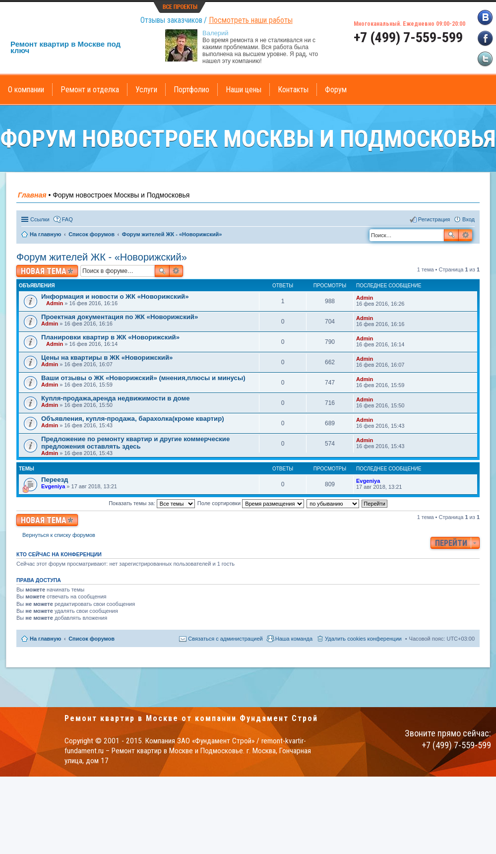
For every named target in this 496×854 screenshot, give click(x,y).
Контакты (293, 89)
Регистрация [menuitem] (434, 219)
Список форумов (91, 639)
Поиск (451, 235)
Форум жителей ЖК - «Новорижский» (101, 257)
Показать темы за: (152, 503)
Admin (54, 303)
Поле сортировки (250, 503)
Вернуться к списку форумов (58, 535)
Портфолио (191, 89)
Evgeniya (53, 486)
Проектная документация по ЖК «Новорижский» (119, 317)
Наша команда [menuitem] (293, 639)
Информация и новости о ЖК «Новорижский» (114, 296)
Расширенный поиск (465, 235)
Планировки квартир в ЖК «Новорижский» (110, 337)
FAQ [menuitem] (67, 219)
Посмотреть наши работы (251, 20)
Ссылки (40, 219)
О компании (26, 89)
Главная (32, 195)
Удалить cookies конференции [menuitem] (363, 639)
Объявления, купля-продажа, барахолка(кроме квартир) (132, 418)
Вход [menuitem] (468, 219)
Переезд (54, 479)
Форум (336, 89)
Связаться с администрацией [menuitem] (225, 639)
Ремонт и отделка (90, 89)
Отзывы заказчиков (171, 20)
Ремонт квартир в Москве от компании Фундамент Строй (191, 718)
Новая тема (43, 271)
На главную (45, 639)
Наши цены (243, 89)
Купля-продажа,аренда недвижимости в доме (115, 398)
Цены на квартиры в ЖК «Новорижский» (107, 357)
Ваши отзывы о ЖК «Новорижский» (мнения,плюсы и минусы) (143, 378)
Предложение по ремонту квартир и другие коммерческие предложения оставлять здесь (135, 442)
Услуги (146, 89)
